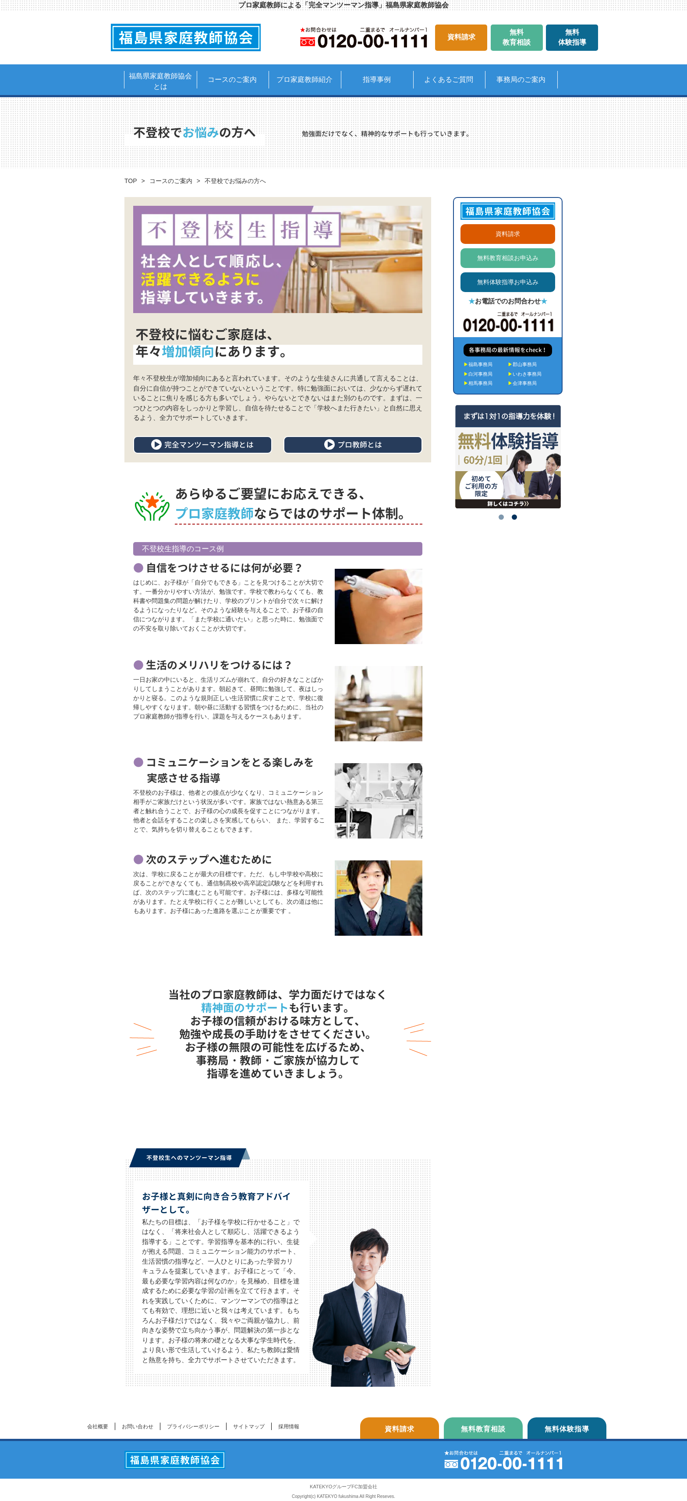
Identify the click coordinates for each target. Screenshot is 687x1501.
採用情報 (288, 1426)
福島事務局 (478, 364)
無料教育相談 (517, 37)
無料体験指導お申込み (507, 281)
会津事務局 (522, 383)
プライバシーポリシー (193, 1426)
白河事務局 (478, 374)
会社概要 (97, 1426)
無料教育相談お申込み (507, 257)
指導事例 (377, 79)
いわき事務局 (525, 374)
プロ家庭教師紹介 (304, 79)
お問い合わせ (137, 1426)
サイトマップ (249, 1426)
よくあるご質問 (448, 79)
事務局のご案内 (520, 79)
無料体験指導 (572, 37)
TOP (130, 180)
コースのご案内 (232, 79)
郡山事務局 (522, 364)
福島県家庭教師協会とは (160, 81)
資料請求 (461, 37)
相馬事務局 (478, 383)
